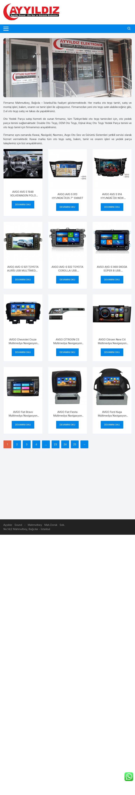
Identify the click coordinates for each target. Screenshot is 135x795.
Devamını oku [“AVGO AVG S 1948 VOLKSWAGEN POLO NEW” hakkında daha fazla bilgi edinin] (23, 204)
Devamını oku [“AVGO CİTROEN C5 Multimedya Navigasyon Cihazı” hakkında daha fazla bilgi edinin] (67, 352)
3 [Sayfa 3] (26, 444)
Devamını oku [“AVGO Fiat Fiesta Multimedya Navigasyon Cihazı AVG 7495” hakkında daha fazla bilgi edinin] (67, 424)
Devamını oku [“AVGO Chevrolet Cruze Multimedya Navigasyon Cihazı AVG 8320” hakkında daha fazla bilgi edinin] (23, 352)
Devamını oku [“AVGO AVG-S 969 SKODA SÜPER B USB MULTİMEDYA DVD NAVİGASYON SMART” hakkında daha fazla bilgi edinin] (112, 279)
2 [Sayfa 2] (17, 444)
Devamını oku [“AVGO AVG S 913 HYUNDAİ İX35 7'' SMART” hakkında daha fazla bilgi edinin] (67, 207)
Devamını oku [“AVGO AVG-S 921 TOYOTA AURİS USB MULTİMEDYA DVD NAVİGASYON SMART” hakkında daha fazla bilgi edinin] (23, 279)
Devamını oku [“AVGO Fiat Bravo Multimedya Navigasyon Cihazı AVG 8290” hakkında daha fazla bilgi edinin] (23, 424)
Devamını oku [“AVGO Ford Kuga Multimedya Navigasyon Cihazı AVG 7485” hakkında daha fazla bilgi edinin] (112, 424)
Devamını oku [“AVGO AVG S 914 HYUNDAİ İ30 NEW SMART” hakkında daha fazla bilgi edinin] (112, 207)
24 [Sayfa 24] (65, 444)
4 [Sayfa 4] (36, 444)
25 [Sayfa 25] (74, 444)
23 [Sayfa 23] (55, 444)
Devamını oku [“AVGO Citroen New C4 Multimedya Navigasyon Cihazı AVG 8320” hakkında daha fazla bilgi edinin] (112, 352)
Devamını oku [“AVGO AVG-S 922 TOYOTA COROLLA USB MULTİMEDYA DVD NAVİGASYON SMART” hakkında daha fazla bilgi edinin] (67, 279)
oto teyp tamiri (111, 102)
